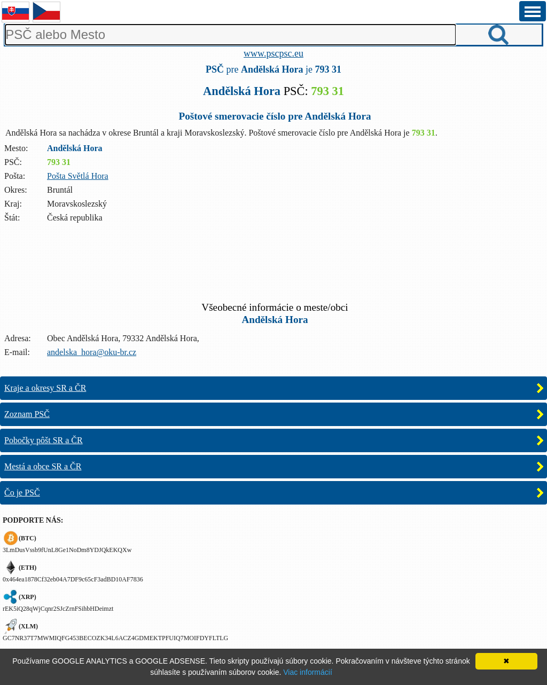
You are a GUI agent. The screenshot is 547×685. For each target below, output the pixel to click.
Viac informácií (307, 672)
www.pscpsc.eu (273, 53)
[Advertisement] (273, 268)
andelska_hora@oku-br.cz (91, 352)
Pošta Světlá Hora (77, 175)
